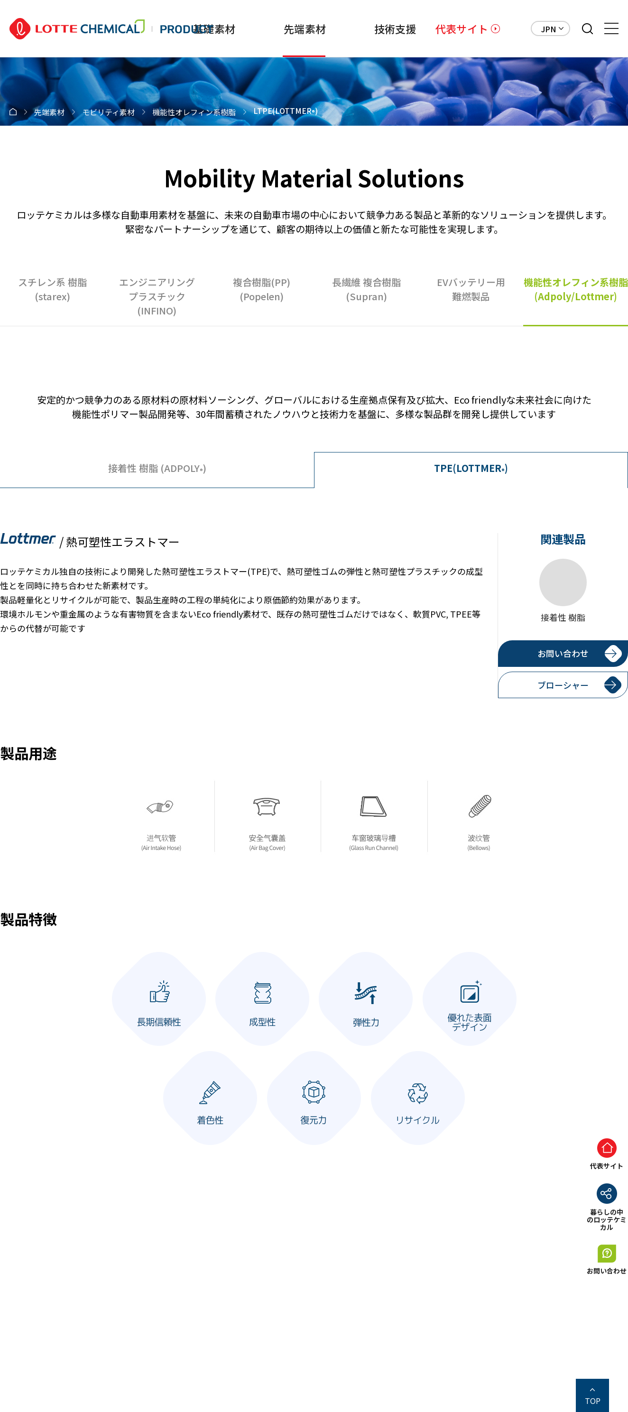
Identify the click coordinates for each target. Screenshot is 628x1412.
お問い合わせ (563, 653)
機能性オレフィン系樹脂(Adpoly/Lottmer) (576, 289)
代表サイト (461, 28)
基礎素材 (214, 28)
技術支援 (395, 28)
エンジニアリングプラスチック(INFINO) (157, 296)
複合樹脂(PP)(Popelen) (261, 289)
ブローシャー (563, 685)
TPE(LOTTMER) (471, 468)
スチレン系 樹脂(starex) (52, 289)
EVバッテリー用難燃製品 (471, 289)
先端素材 (305, 28)
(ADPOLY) (157, 468)
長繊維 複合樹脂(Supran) (366, 289)
